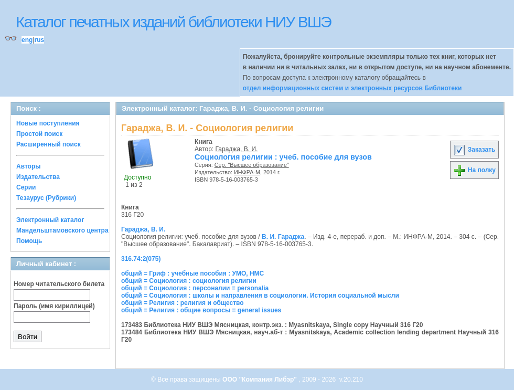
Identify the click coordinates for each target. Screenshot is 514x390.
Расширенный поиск (48, 144)
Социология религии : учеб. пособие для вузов (283, 157)
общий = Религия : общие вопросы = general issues (201, 310)
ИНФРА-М (247, 172)
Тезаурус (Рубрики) (46, 198)
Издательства (38, 177)
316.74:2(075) (140, 258)
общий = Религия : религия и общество (182, 303)
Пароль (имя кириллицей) (54, 306)
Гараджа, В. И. (237, 149)
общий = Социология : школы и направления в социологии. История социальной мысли (260, 295)
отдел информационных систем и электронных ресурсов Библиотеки (352, 88)
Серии (26, 187)
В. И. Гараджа (283, 236)
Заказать (474, 149)
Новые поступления (48, 123)
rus (39, 40)
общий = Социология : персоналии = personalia (195, 288)
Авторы (28, 166)
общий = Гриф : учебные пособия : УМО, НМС (192, 273)
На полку (474, 170)
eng (27, 40)
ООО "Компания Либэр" (260, 379)
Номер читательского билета (59, 284)
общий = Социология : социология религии (188, 280)
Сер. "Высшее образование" (252, 165)
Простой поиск (39, 134)
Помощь (29, 241)
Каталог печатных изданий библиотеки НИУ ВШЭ (173, 21)
